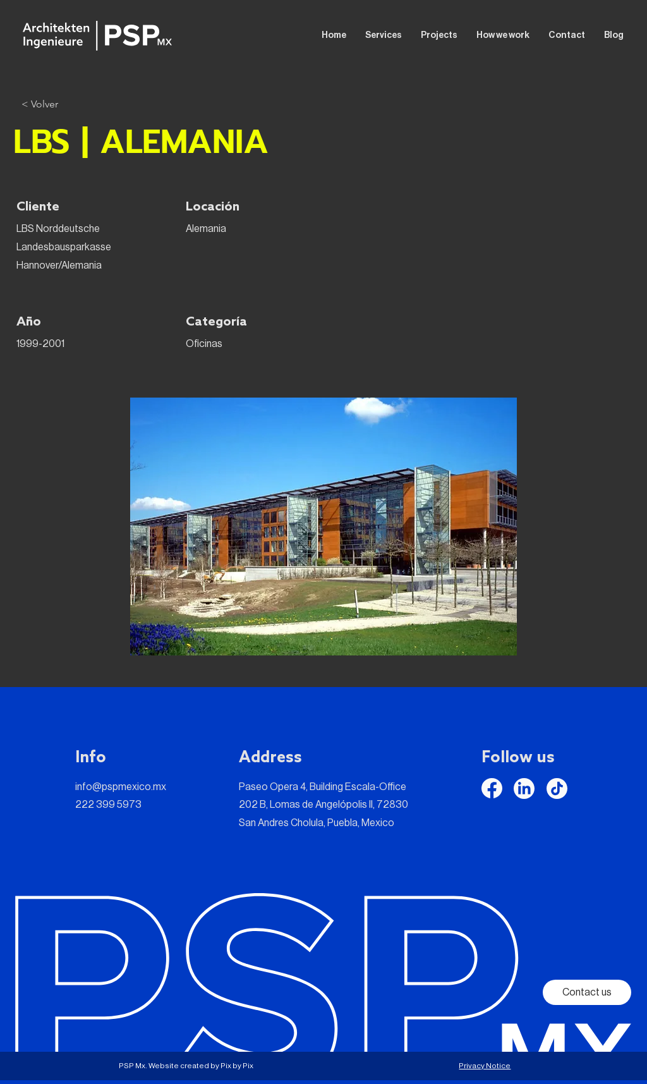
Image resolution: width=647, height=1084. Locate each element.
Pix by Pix (237, 1065)
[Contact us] (587, 992)
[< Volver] (39, 104)
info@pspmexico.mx (120, 787)
